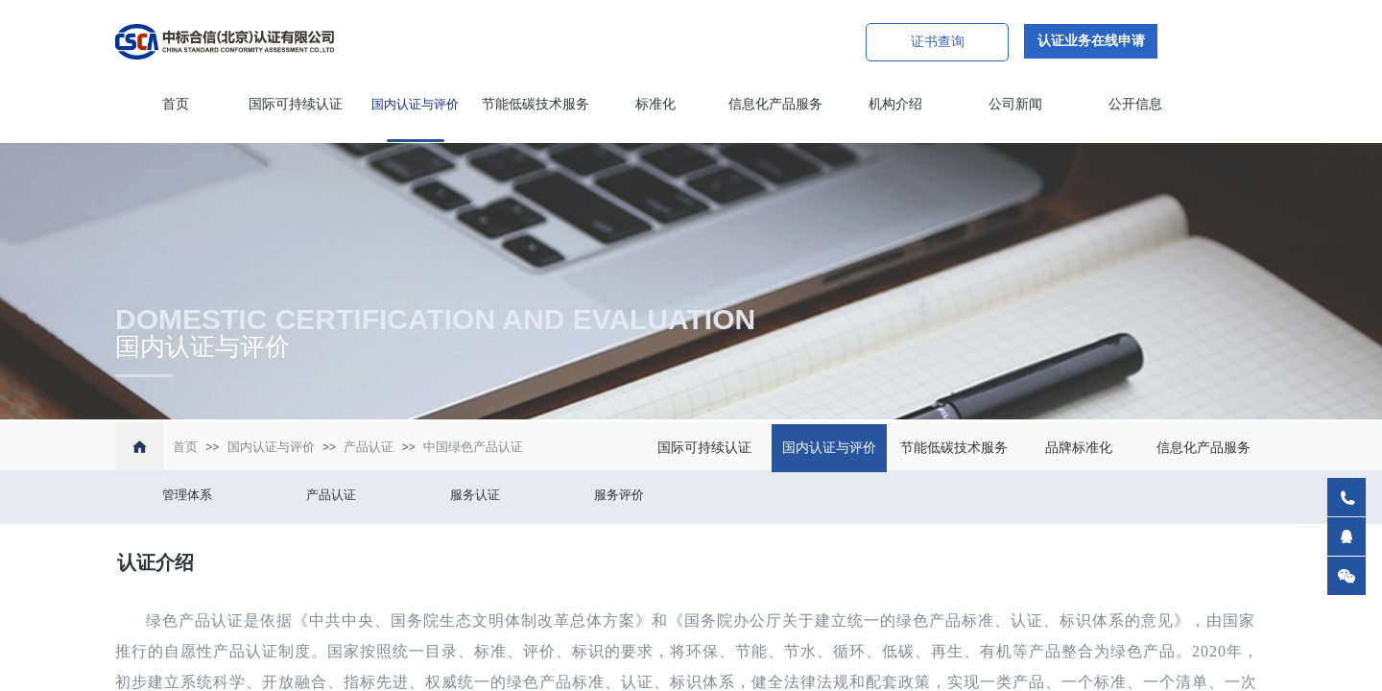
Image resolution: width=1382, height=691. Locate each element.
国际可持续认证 (296, 104)
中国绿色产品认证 (473, 447)
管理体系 (187, 495)
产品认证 (368, 447)
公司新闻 (1015, 104)
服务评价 (619, 495)
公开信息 (1135, 104)
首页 (175, 104)
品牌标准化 (1078, 448)
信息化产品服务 (775, 104)
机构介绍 (895, 104)
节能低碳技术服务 (535, 104)
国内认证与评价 (415, 104)
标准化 (655, 104)
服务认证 (475, 495)
